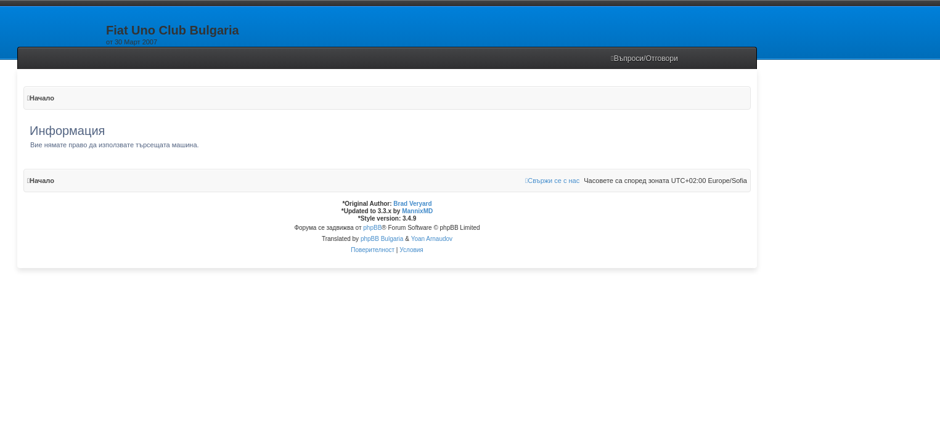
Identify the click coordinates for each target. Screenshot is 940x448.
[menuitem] (644, 59)
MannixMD (417, 211)
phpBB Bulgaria (382, 238)
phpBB (372, 227)
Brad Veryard (412, 203)
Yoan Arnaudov (431, 238)
